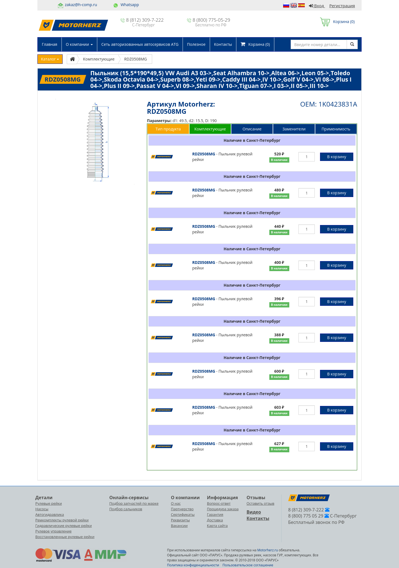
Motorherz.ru (267, 550)
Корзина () (337, 21)
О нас (176, 503)
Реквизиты (180, 519)
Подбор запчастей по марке (133, 503)
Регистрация (342, 5)
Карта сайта (217, 525)
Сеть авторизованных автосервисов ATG (139, 44)
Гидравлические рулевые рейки (63, 525)
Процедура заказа (223, 508)
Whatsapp (130, 4)
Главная (49, 44)
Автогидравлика (49, 514)
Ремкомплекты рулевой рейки (62, 519)
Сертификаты (183, 514)
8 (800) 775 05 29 (305, 516)
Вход (317, 5)
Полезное (196, 44)
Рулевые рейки (48, 503)
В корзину (336, 156)
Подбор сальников (125, 508)
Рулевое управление (53, 531)
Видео (254, 512)
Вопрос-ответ (219, 503)
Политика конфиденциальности (193, 565)
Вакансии (179, 525)
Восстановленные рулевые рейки (64, 536)
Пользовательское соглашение (247, 565)
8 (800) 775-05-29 (211, 20)
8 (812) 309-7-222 (145, 20)
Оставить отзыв (260, 503)
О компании (79, 44)
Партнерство (182, 508)
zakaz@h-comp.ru (81, 4)
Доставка (215, 519)
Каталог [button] (50, 59)
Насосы (41, 508)
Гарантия (215, 514)
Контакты (223, 44)
